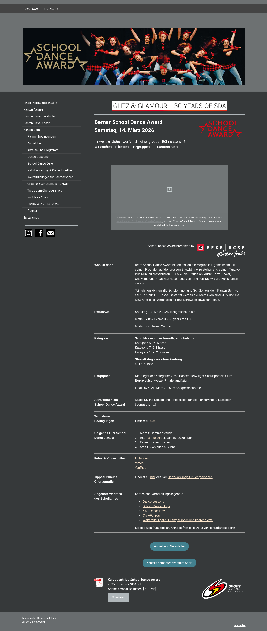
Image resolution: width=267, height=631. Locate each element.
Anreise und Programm (42, 150)
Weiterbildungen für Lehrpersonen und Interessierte (178, 520)
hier (152, 421)
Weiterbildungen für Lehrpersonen (50, 177)
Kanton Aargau (33, 109)
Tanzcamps (31, 217)
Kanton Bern (32, 130)
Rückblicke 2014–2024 (43, 204)
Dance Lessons (38, 157)
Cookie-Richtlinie (46, 618)
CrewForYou (151, 515)
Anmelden (240, 625)
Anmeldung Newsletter (169, 546)
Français (51, 9)
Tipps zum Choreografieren (45, 190)
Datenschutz (29, 618)
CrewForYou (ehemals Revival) (48, 184)
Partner (32, 211)
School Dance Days (40, 163)
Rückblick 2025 (37, 197)
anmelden (155, 437)
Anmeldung (34, 143)
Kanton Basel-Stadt (37, 123)
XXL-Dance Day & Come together (49, 170)
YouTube (140, 467)
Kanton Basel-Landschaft (41, 116)
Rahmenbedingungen (41, 136)
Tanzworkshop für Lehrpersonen (190, 477)
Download (118, 597)
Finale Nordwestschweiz (40, 103)
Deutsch (31, 9)
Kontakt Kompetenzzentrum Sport (169, 563)
